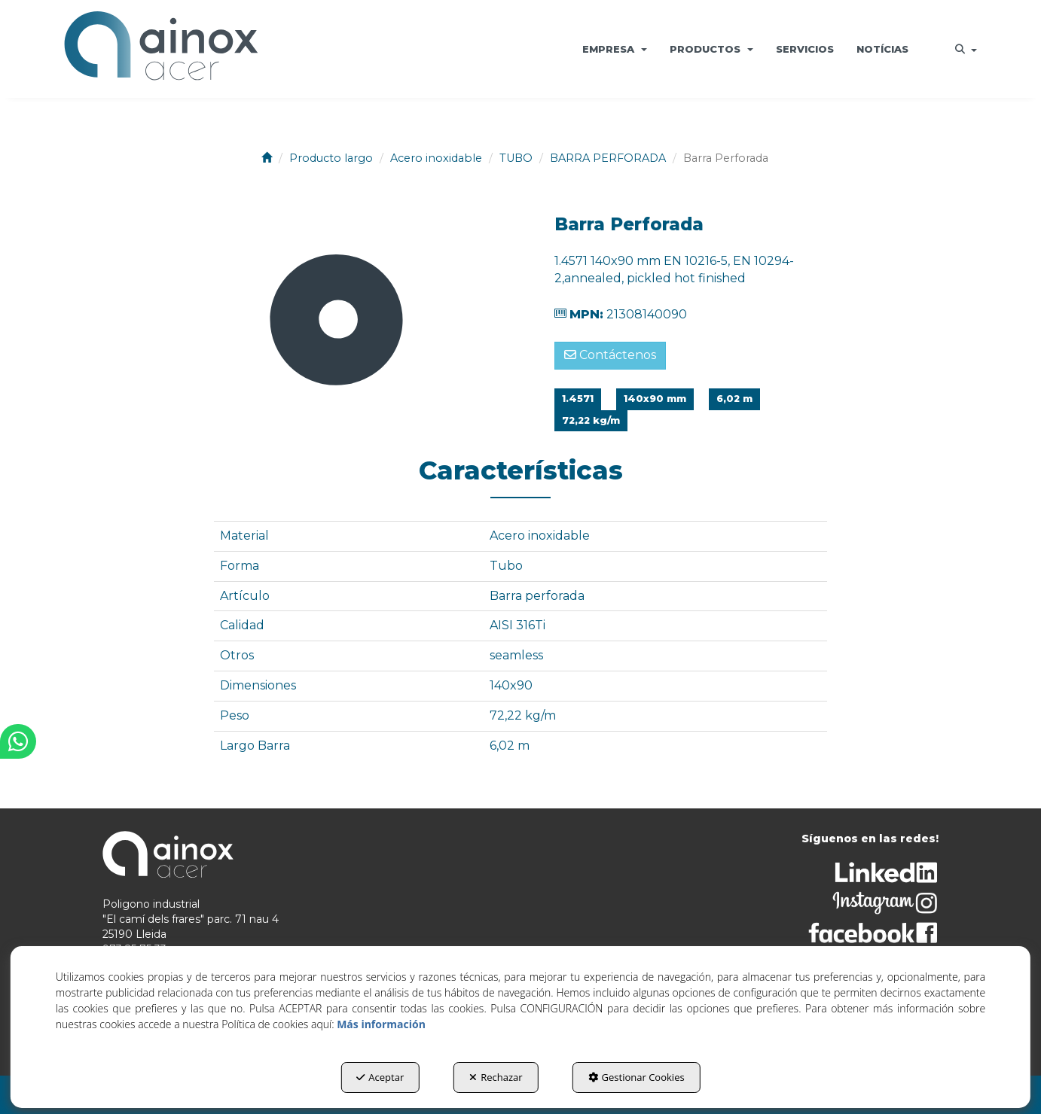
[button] (160, 49)
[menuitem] (614, 49)
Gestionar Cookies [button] (636, 1077)
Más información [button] (381, 1024)
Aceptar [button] (380, 1077)
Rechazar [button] (495, 1077)
